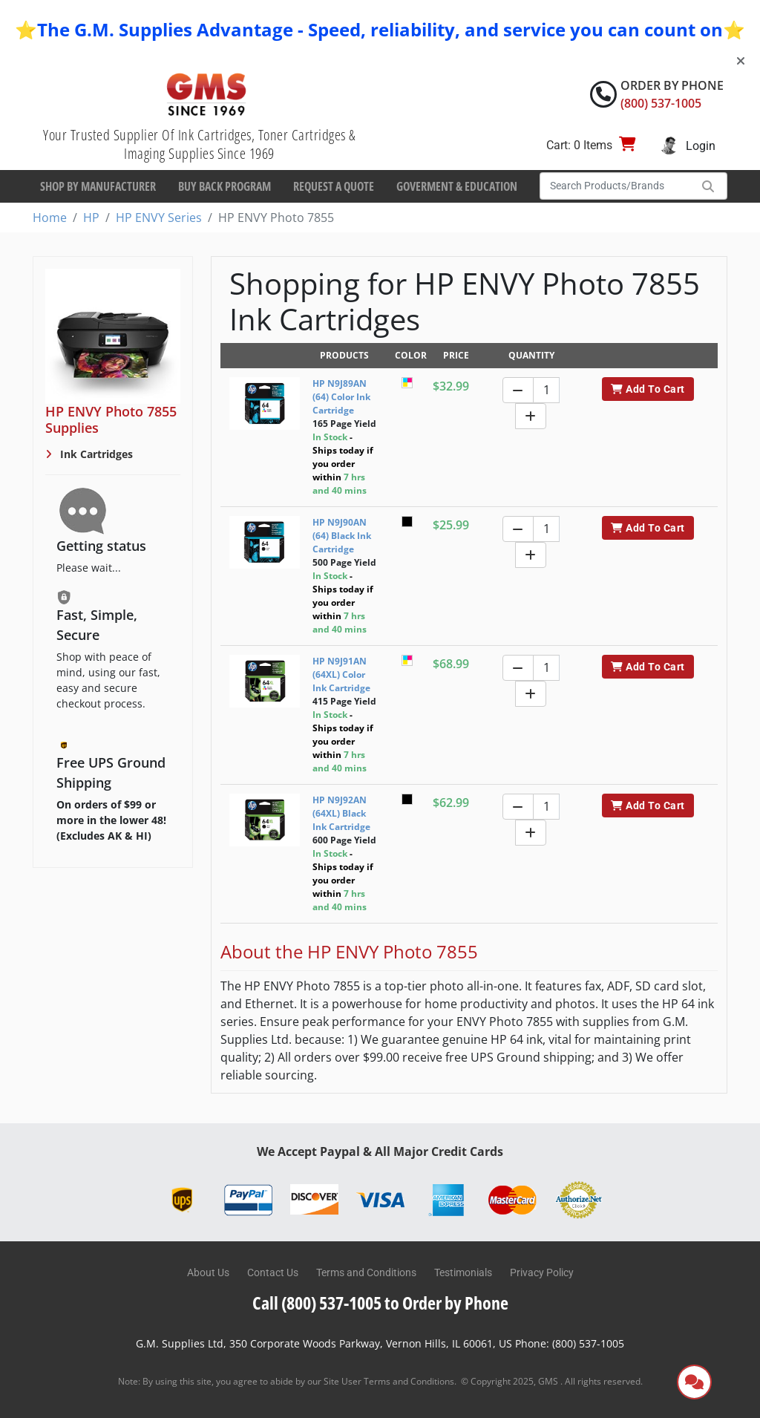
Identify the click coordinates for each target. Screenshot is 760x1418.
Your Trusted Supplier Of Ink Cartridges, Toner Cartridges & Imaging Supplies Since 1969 (199, 144)
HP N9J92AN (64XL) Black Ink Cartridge (341, 813)
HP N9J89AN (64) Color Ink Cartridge (341, 396)
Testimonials (463, 1272)
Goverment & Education (456, 186)
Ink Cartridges (95, 454)
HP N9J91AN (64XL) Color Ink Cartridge (341, 674)
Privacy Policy (542, 1272)
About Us (208, 1272)
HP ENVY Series (159, 217)
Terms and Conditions (366, 1272)
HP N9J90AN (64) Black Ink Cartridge (341, 535)
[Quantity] (546, 390)
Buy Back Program (224, 186)
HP (91, 217)
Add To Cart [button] (647, 389)
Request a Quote (333, 186)
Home (50, 217)
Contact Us (272, 1272)
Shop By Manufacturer (98, 186)
